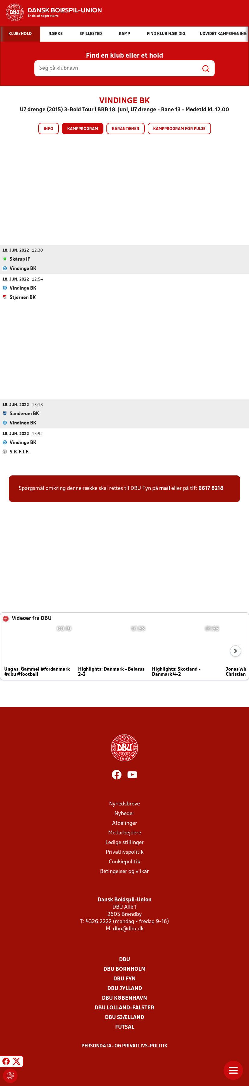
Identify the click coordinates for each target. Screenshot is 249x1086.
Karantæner (125, 129)
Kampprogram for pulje (179, 129)
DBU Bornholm (124, 969)
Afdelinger (124, 823)
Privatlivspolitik (124, 852)
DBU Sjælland (124, 1017)
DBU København (124, 998)
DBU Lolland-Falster (124, 1007)
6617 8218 (210, 488)
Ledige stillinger (125, 842)
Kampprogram (82, 129)
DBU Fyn (124, 978)
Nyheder (124, 813)
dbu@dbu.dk (128, 928)
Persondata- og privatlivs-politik (124, 1046)
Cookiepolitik (124, 861)
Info (48, 129)
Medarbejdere (124, 832)
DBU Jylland (124, 988)
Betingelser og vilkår (124, 871)
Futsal (124, 1027)
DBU (124, 959)
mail (164, 488)
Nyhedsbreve (124, 803)
